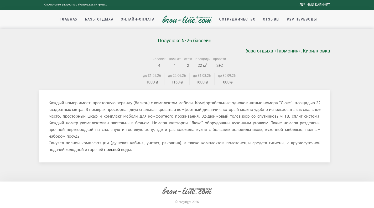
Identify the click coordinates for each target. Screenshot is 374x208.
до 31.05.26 (152, 76)
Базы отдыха (99, 19)
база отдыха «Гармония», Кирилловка (287, 51)
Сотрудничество (237, 19)
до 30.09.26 (227, 76)
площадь (203, 59)
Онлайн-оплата (138, 19)
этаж (188, 59)
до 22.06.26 (177, 76)
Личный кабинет (315, 5)
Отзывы (271, 19)
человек (159, 59)
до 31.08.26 (202, 76)
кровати (219, 59)
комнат (175, 59)
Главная (69, 19)
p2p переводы (302, 19)
